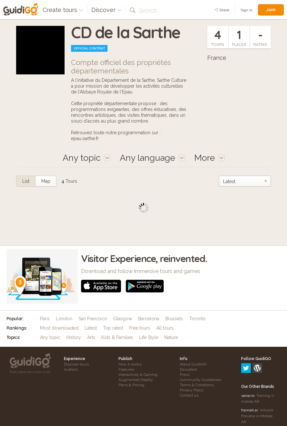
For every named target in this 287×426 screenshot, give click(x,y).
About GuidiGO (193, 364)
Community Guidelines (200, 379)
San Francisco (92, 318)
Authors (71, 369)
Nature (171, 337)
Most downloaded (59, 328)
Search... (149, 10)
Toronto (197, 318)
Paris (45, 318)
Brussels (174, 318)
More (209, 158)
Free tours (139, 328)
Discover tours (76, 364)
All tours (165, 328)
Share (221, 10)
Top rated (113, 328)
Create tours (63, 9)
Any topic (50, 337)
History (73, 337)
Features (126, 369)
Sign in (246, 10)
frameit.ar (249, 382)
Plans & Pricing (131, 385)
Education (188, 369)
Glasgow (122, 318)
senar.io (247, 368)
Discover (106, 9)
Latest (91, 328)
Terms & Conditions (197, 385)
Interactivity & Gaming (138, 374)
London (64, 318)
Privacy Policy (192, 390)
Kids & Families (117, 337)
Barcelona (148, 318)
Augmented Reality (135, 379)
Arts (91, 337)
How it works (129, 364)
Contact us (189, 395)
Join (271, 10)
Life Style (148, 337)
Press (185, 374)
